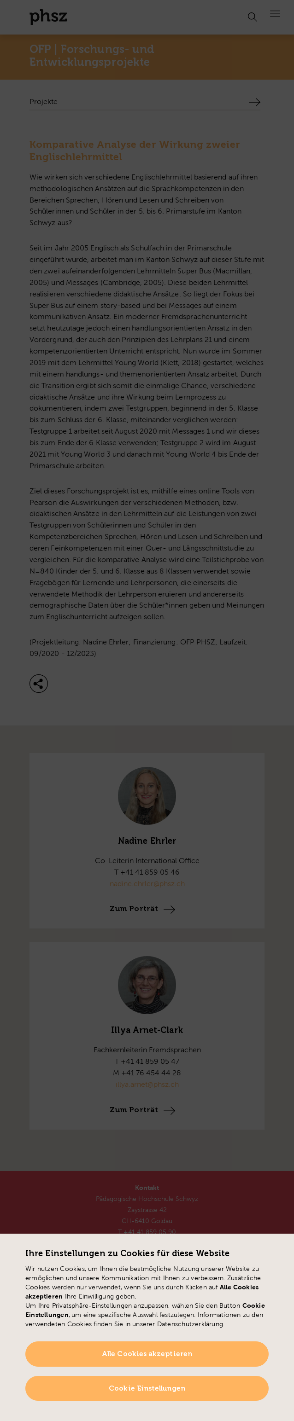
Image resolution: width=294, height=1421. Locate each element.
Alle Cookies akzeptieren (147, 1354)
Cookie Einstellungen (147, 1388)
